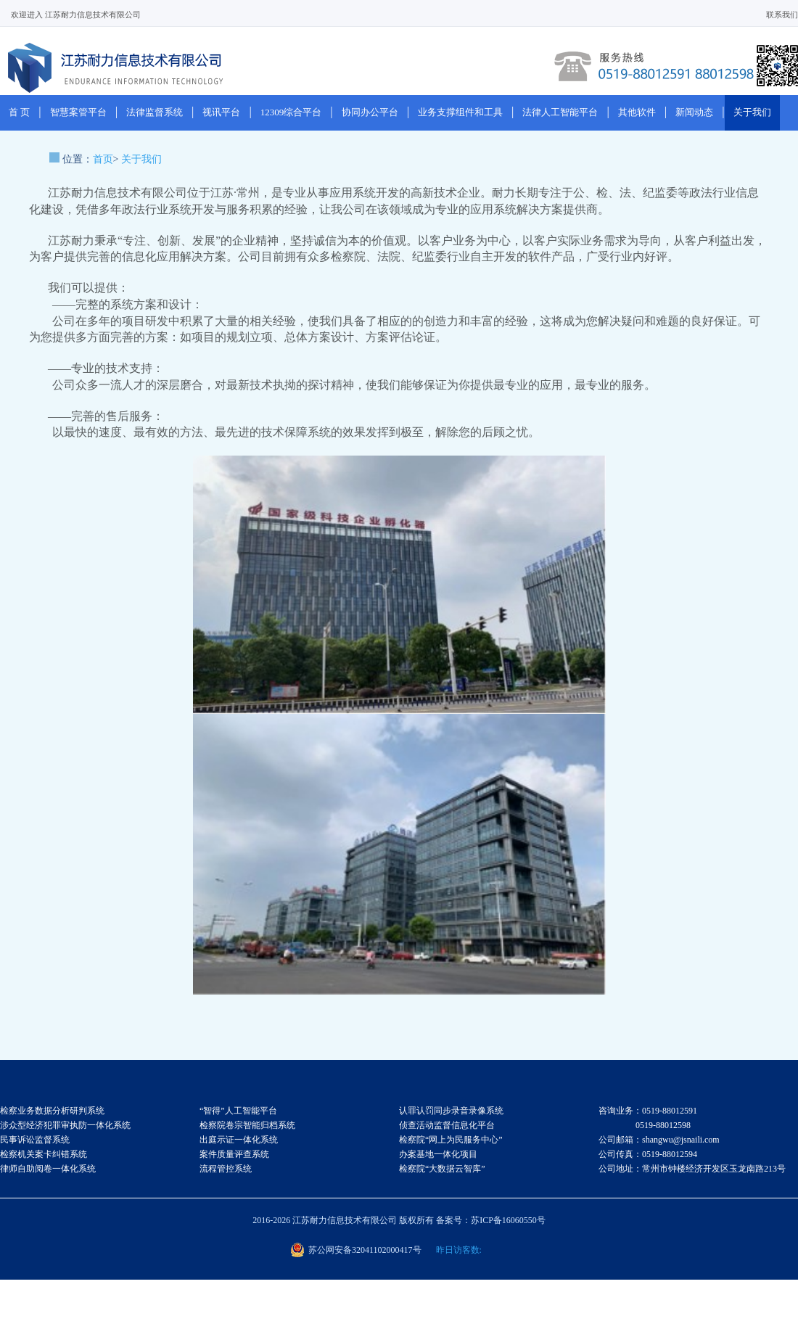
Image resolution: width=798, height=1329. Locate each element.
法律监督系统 (154, 112)
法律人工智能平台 (560, 112)
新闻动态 (694, 112)
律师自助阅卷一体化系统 (48, 1169)
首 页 (19, 112)
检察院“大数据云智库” (442, 1169)
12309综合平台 (291, 112)
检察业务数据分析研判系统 (52, 1111)
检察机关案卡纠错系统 (43, 1154)
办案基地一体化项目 (438, 1154)
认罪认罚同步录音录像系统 (451, 1111)
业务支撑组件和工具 (460, 112)
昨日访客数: (459, 1250)
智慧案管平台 (78, 112)
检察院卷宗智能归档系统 (247, 1125)
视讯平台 (221, 112)
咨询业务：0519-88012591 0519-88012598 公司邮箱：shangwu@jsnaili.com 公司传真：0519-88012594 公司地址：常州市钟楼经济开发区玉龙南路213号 (692, 1140)
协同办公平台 (370, 112)
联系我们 (782, 14)
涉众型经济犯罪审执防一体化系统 (65, 1125)
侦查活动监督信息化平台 (447, 1125)
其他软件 (637, 112)
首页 (103, 159)
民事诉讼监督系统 (35, 1140)
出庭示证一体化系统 (239, 1140)
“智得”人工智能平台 (238, 1111)
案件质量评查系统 (234, 1154)
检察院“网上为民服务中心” (451, 1140)
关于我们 (752, 112)
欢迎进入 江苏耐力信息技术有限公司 (76, 14)
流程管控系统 (226, 1169)
